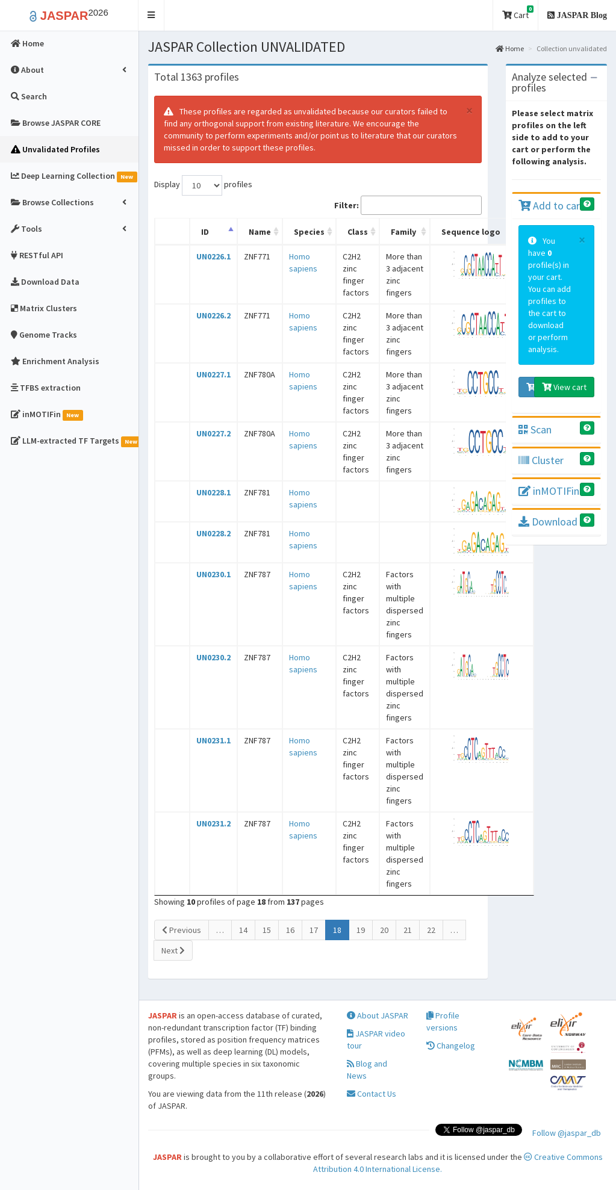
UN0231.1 (213, 740)
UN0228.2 (213, 533)
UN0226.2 (213, 315)
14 (243, 930)
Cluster (541, 460)
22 (431, 930)
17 (314, 930)
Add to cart (551, 205)
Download (547, 521)
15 (267, 930)
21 (407, 930)
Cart (518, 12)
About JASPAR (377, 1015)
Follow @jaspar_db (566, 1132)
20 (384, 930)
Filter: (408, 205)
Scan (535, 429)
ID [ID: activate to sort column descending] (205, 231)
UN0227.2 (213, 433)
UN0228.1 (213, 492)
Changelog (450, 1045)
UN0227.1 (213, 374)
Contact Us (371, 1093)
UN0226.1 (213, 256)
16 (290, 930)
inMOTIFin (548, 491)
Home (510, 48)
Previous (181, 930)
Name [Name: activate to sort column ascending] (260, 231)
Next (173, 950)
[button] (151, 15)
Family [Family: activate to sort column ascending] (403, 231)
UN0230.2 (213, 657)
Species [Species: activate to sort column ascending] (309, 231)
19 (360, 930)
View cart (564, 387)
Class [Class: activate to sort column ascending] (357, 231)
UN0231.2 (213, 823)
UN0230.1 (213, 574)
